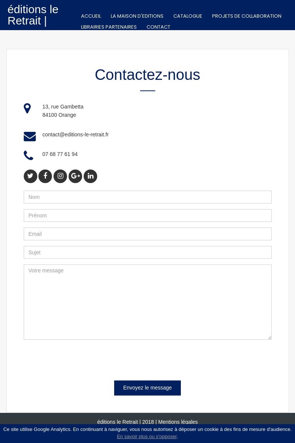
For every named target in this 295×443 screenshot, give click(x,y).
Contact (158, 27)
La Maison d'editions (137, 16)
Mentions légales (178, 422)
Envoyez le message (147, 388)
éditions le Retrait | (33, 15)
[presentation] (81, 360)
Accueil (91, 16)
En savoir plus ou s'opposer (147, 436)
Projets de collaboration (246, 16)
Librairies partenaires (109, 27)
